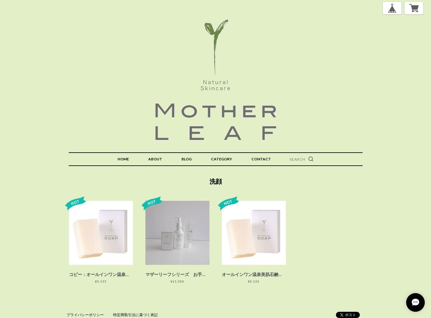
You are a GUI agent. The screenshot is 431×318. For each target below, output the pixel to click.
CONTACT (261, 159)
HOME (123, 159)
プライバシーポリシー (85, 314)
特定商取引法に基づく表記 (135, 314)
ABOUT (155, 159)
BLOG (186, 159)
